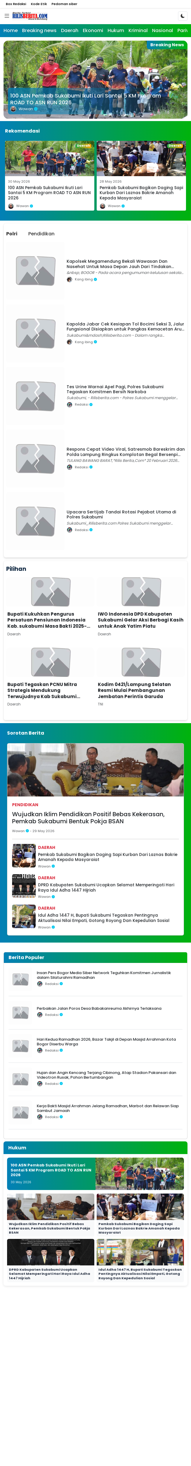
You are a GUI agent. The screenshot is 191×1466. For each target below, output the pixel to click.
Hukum (116, 30)
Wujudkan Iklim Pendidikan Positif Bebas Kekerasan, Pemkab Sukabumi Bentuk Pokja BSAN (88, 817)
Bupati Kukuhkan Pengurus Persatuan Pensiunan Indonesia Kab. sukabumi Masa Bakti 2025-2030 (47, 623)
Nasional (162, 30)
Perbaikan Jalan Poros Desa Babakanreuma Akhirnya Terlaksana (99, 1008)
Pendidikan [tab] (41, 233)
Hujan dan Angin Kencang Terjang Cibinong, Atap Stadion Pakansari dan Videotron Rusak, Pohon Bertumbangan (106, 1075)
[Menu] (7, 16)
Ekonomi (93, 30)
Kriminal (138, 30)
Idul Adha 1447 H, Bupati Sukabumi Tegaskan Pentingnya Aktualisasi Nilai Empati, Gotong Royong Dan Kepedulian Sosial (103, 918)
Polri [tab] (11, 233)
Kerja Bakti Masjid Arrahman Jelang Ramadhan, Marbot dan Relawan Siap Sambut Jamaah (108, 1108)
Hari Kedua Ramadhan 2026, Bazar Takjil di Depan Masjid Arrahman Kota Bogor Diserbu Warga (106, 1041)
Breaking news (39, 30)
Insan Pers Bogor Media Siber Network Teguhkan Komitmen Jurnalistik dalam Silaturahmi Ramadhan (104, 975)
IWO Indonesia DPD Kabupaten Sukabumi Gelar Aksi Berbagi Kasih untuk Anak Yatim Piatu (141, 620)
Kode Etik (39, 3)
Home (11, 30)
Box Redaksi (16, 3)
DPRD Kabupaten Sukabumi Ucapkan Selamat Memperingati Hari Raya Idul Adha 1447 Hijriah (106, 887)
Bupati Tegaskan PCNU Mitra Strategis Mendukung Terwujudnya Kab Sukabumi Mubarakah (42, 693)
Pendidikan (25, 805)
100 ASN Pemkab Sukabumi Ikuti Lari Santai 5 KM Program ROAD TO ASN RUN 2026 (85, 99)
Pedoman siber (64, 3)
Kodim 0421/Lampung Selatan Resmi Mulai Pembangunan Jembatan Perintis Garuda (134, 690)
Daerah (69, 30)
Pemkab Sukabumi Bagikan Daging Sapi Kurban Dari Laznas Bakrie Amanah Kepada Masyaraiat (141, 193)
